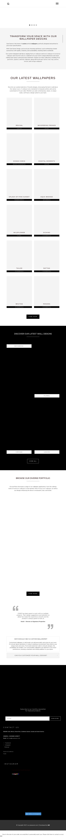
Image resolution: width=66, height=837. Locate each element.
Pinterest (6, 747)
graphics (16, 59)
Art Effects (46, 199)
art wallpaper (37, 53)
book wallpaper (48, 53)
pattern (56, 59)
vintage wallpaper (36, 61)
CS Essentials (47, 235)
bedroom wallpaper (19, 488)
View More (33, 593)
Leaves (47, 128)
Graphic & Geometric (19, 164)
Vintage (19, 128)
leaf (49, 59)
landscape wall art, (42, 59)
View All (33, 461)
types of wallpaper (22, 89)
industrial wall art (20, 55)
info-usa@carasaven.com (13, 738)
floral (58, 57)
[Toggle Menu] (57, 3)
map (52, 59)
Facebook (8, 742)
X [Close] (1, 836)
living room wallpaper (45, 488)
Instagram (7, 745)
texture (26, 61)
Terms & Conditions (8, 751)
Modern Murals (19, 199)
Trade (4, 753)
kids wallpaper (26, 59)
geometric (10, 59)
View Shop (33, 316)
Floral (19, 235)
